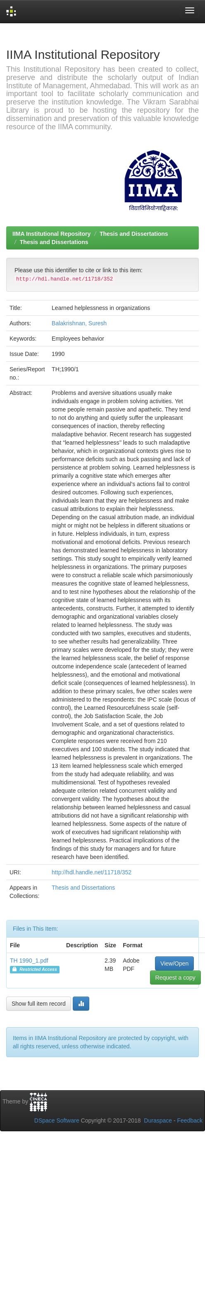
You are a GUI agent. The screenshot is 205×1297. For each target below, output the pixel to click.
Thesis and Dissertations (134, 233)
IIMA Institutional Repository (51, 233)
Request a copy (175, 977)
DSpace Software (56, 1120)
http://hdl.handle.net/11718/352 (91, 872)
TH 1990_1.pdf (29, 960)
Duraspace (158, 1120)
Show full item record (39, 1003)
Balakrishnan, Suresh (79, 323)
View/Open (174, 963)
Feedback (190, 1120)
